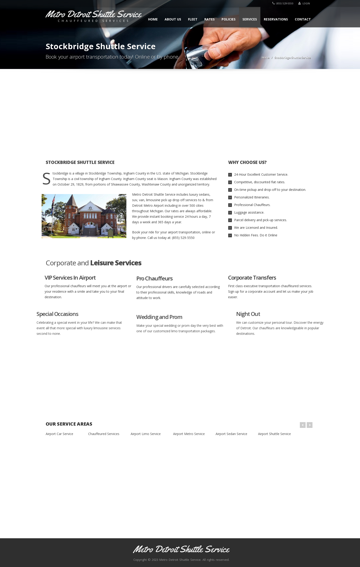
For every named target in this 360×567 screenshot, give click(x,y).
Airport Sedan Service (231, 434)
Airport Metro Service (189, 434)
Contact (303, 19)
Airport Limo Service (146, 434)
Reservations (276, 19)
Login (305, 3)
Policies (229, 19)
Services (249, 19)
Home (153, 19)
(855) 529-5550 (283, 3)
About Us (173, 19)
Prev (303, 425)
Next (309, 425)
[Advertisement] (180, 112)
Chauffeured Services (103, 434)
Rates (209, 19)
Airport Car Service (59, 434)
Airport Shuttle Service (274, 434)
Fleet (192, 19)
